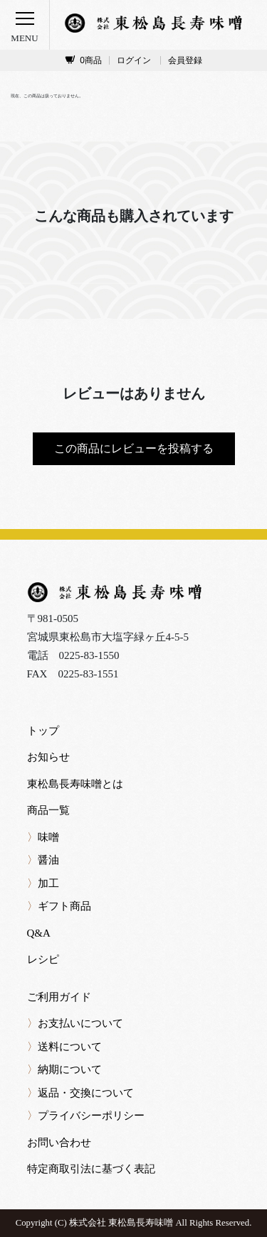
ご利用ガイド (59, 997)
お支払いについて (75, 1023)
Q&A (39, 933)
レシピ (43, 959)
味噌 (43, 837)
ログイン (134, 60)
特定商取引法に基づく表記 (91, 1169)
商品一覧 (48, 810)
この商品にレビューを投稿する (134, 448)
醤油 (43, 860)
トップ (43, 730)
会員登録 (185, 60)
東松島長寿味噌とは (75, 784)
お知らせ (48, 757)
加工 (43, 883)
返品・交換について (80, 1093)
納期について (64, 1069)
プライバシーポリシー (86, 1115)
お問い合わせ (59, 1142)
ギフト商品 (59, 906)
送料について (64, 1046)
